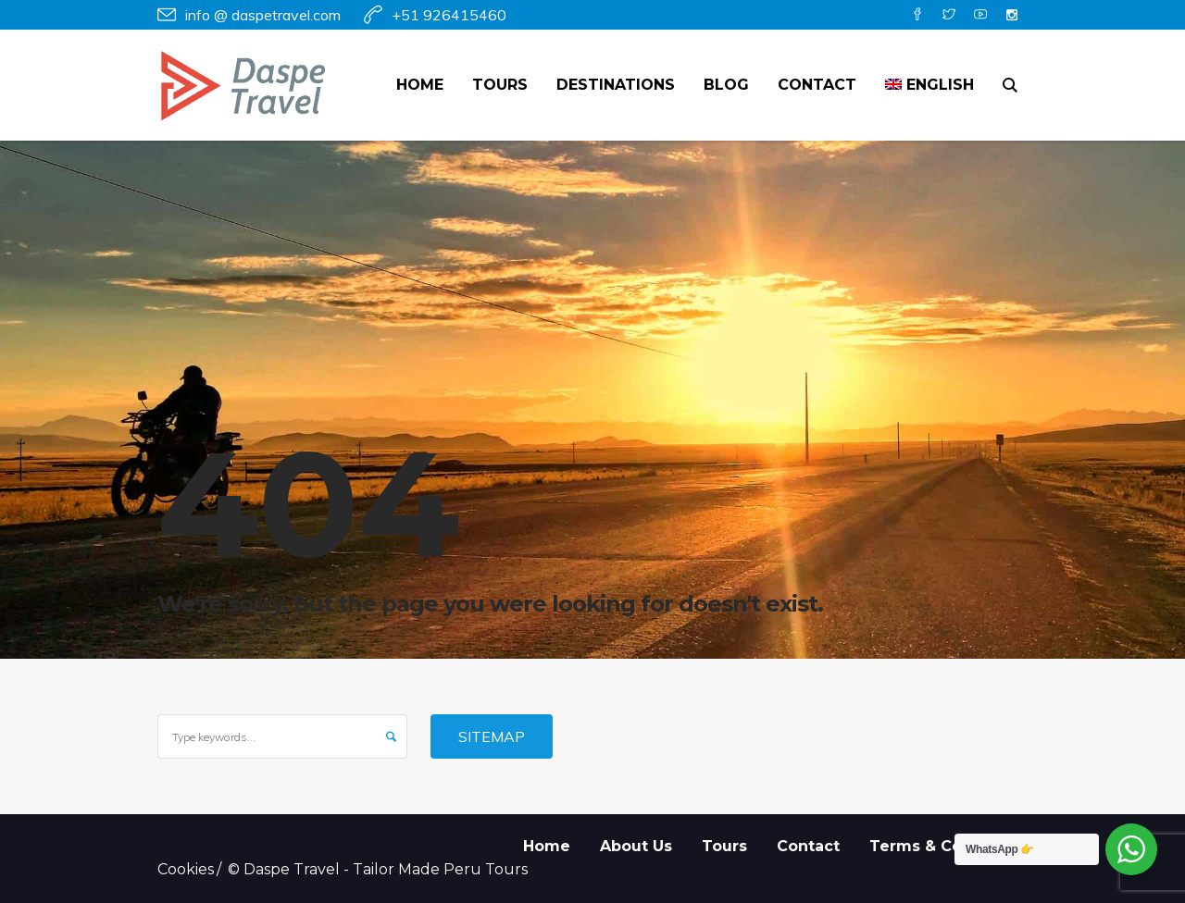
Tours (724, 846)
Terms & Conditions (948, 846)
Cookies (185, 869)
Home (546, 846)
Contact (808, 846)
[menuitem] (929, 85)
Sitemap (491, 736)
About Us (636, 846)
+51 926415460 (449, 15)
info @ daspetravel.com (263, 15)
